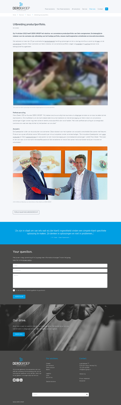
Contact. (83, 358)
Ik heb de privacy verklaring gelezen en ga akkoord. (30, 290)
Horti (47, 375)
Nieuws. (29, 15)
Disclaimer (82, 381)
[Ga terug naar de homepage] (21, 6)
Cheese (48, 363)
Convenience (50, 365)
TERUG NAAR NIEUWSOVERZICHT (26, 212)
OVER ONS (18, 334)
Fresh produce (50, 367)
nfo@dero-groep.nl (85, 369)
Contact (100, 9)
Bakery (48, 369)
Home (14, 15)
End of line (49, 377)
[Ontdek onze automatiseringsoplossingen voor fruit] (87, 44)
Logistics (48, 373)
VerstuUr (19, 297)
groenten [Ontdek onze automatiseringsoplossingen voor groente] (79, 44)
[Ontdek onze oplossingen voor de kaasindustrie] (98, 41)
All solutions (76, 9)
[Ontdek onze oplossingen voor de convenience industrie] (17, 44)
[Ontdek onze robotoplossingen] (50, 41)
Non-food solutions (63, 9)
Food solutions (50, 9)
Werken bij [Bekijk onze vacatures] (82, 374)
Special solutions (51, 381)
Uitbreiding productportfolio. (41, 15)
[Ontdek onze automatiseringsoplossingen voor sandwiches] (31, 137)
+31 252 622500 (84, 367)
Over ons (92, 9)
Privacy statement (84, 378)
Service (84, 9)
